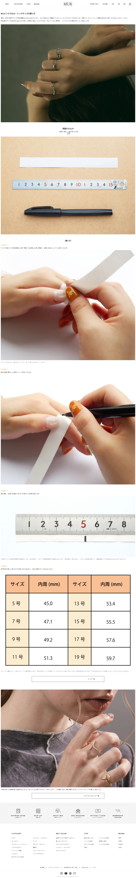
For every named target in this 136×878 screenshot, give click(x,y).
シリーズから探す (104, 844)
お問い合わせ (85, 866)
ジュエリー (15, 853)
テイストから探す (104, 838)
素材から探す (102, 841)
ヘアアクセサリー (17, 847)
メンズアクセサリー (38, 853)
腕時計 (35, 847)
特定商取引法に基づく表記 (71, 866)
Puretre (120, 844)
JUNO (120, 841)
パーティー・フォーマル (63, 847)
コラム (94, 866)
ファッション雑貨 (17, 850)
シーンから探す (88, 841)
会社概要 (42, 866)
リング (35, 841)
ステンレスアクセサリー (63, 844)
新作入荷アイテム (89, 838)
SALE (85, 847)
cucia (119, 847)
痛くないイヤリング (61, 841)
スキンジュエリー (61, 850)
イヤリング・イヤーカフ (39, 838)
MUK (119, 838)
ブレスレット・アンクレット (20, 844)
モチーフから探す (89, 844)
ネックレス (15, 841)
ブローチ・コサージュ (39, 844)
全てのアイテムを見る (18, 856)
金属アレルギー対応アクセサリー (65, 838)
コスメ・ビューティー (39, 850)
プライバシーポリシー (54, 866)
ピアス (13, 838)
